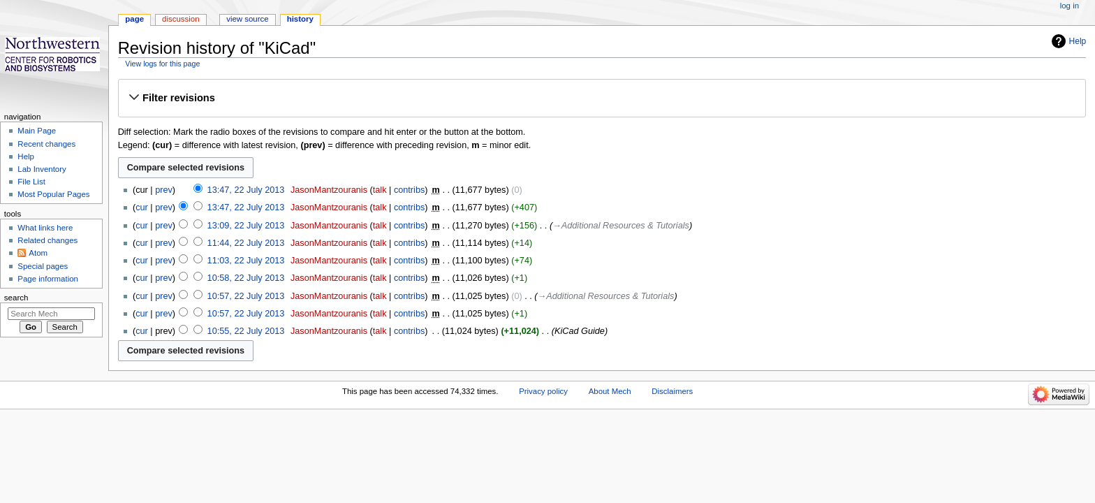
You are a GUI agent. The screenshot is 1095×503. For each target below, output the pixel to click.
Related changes (47, 240)
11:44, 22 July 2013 (246, 243)
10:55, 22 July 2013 (246, 331)
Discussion (180, 19)
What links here (45, 228)
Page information (47, 279)
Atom (38, 253)
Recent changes (46, 144)
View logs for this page (162, 63)
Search (16, 297)
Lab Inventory (41, 169)
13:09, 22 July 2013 (246, 226)
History (300, 19)
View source (247, 19)
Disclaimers (672, 391)
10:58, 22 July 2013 (246, 278)
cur (141, 207)
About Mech (610, 391)
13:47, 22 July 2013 (246, 190)
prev (163, 190)
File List (31, 181)
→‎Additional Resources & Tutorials (620, 226)
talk (380, 190)
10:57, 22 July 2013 (246, 296)
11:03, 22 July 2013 (246, 260)
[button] (601, 97)
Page (134, 19)
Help (1078, 41)
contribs (409, 190)
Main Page (36, 130)
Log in (1069, 5)
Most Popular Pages (53, 194)
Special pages (42, 266)
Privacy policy (543, 391)
